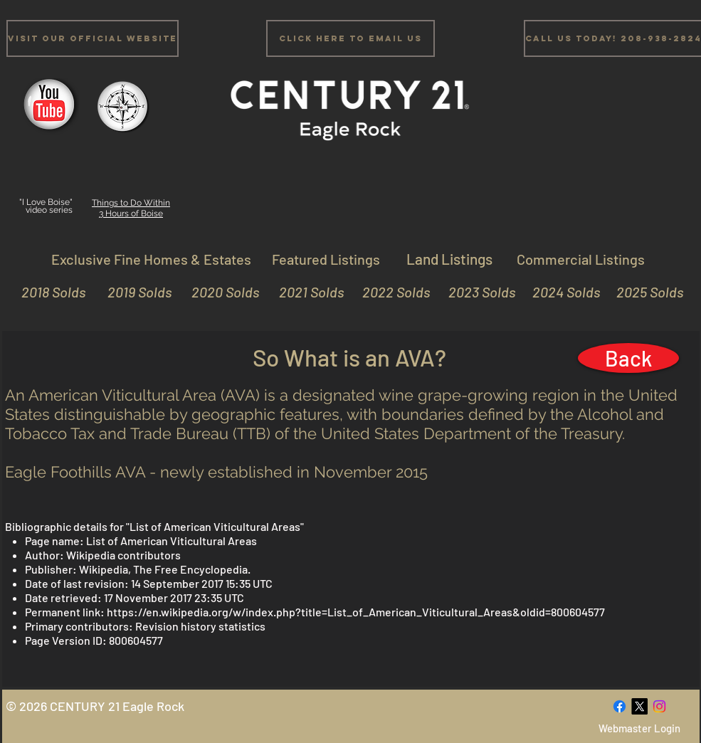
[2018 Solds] (51, 292)
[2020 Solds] (219, 292)
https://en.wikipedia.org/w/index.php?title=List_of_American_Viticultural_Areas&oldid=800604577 (356, 611)
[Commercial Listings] (580, 259)
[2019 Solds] (132, 292)
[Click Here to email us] (350, 38)
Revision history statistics (200, 626)
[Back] (628, 358)
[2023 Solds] (475, 292)
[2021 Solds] (304, 292)
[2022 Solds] (390, 292)
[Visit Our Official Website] (92, 38)
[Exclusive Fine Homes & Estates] (151, 259)
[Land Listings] (449, 259)
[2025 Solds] (643, 292)
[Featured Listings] (326, 259)
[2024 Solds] (560, 292)
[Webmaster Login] (640, 728)
